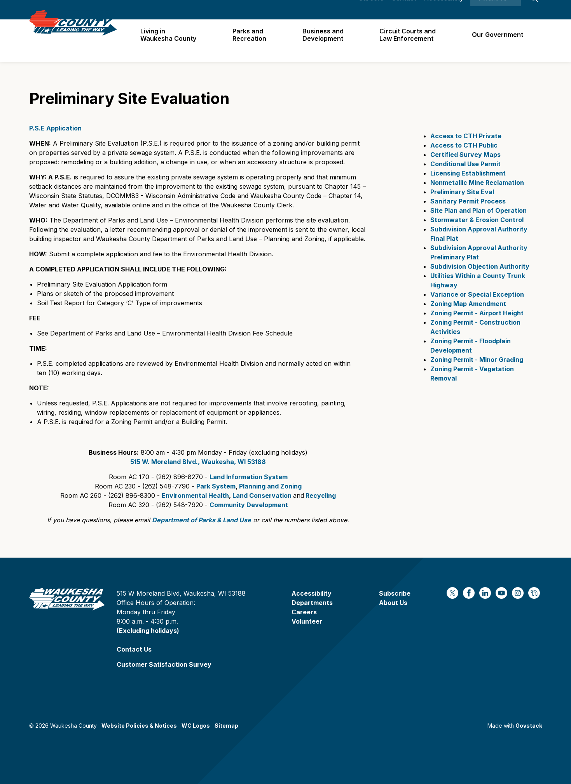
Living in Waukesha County (173, 40)
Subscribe (394, 593)
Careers (371, 10)
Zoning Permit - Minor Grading (476, 359)
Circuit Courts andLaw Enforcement (409, 40)
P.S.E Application (55, 128)
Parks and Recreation (253, 40)
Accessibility (443, 10)
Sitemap (226, 725)
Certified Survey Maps (465, 154)
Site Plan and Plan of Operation (478, 210)
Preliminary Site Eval (462, 192)
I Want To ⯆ (495, 9)
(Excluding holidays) (148, 631)
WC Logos (196, 725)
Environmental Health (195, 495)
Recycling (321, 495)
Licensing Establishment (468, 173)
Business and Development (325, 40)
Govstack (528, 725)
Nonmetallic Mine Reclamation (477, 182)
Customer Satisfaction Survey (164, 664)
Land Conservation (262, 495)
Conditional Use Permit (465, 164)
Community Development (249, 505)
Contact (403, 10)
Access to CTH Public (464, 145)
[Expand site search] (534, 9)
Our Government (498, 40)
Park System (216, 486)
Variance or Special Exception (477, 294)
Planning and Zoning (270, 486)
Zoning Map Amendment (468, 304)
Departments (312, 603)
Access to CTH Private (465, 136)
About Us (393, 603)
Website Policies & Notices (139, 725)
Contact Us (134, 649)
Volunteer (307, 621)
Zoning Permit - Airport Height (477, 313)
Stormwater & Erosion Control (477, 220)
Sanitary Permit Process (468, 201)
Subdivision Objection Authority (479, 266)
